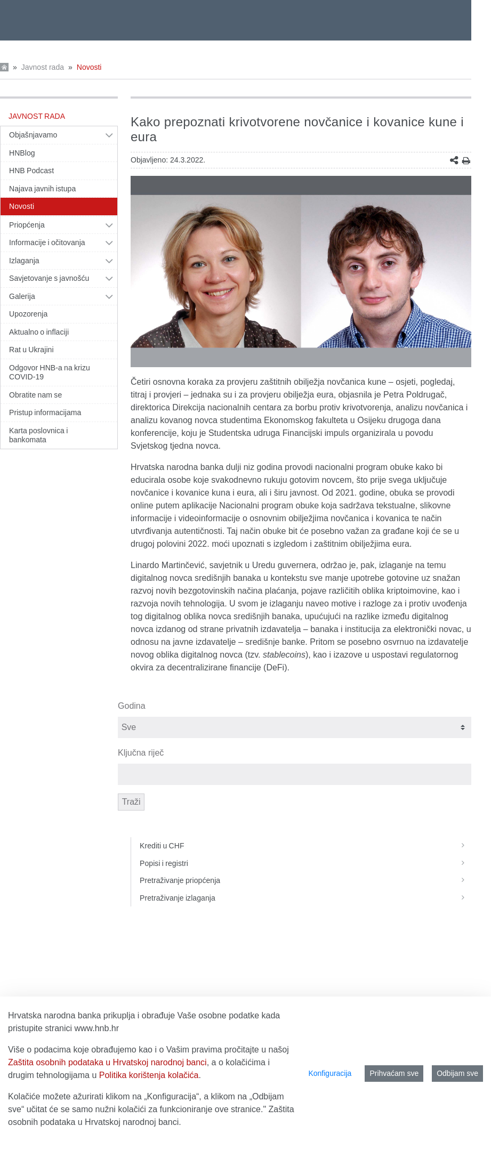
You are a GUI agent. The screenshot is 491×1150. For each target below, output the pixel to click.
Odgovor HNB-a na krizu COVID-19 (49, 372)
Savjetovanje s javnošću (49, 278)
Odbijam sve (457, 1073)
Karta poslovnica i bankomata (38, 435)
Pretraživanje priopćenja (305, 880)
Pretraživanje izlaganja (305, 898)
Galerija (22, 296)
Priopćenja (27, 225)
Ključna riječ (141, 752)
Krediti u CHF (305, 845)
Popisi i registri (305, 863)
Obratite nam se (35, 395)
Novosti (89, 67)
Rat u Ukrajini (31, 349)
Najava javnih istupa (42, 188)
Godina (132, 705)
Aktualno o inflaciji (39, 332)
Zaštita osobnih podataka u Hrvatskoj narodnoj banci (107, 1062)
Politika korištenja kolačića (149, 1075)
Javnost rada (42, 67)
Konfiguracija (329, 1073)
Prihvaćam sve (393, 1073)
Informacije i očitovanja (47, 242)
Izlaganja (24, 260)
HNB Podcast (31, 170)
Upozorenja (28, 314)
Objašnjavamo (33, 135)
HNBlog (22, 153)
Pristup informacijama (45, 412)
